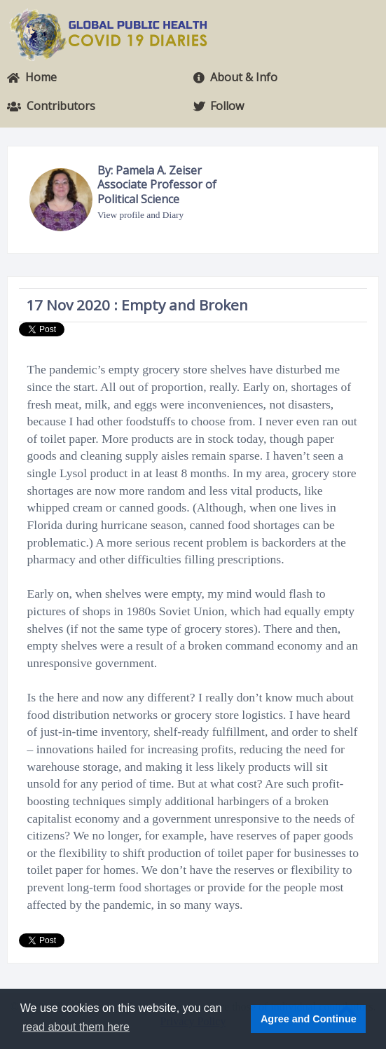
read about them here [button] (76, 1027)
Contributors (51, 106)
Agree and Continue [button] (309, 1018)
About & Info (235, 77)
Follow (218, 106)
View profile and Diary (140, 215)
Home (32, 77)
